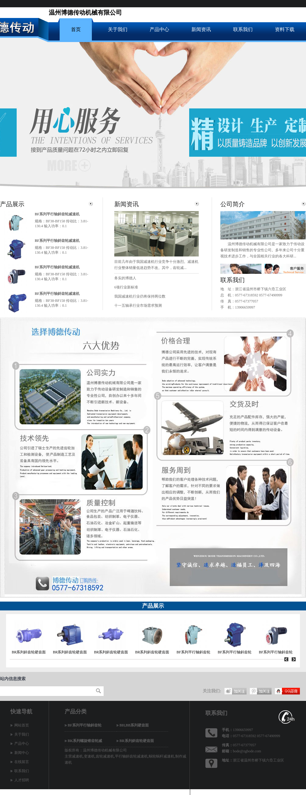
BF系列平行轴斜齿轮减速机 (57, 214)
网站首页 (21, 725)
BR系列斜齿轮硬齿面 (29, 652)
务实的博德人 (125, 278)
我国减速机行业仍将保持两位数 (139, 296)
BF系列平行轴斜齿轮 (193, 652)
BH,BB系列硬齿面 (134, 725)
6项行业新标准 (126, 287)
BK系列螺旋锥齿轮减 (85, 741)
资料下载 (284, 29)
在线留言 (21, 762)
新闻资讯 (201, 29)
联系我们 (243, 29)
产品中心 (159, 29)
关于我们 (117, 29)
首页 (76, 29)
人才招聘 (21, 780)
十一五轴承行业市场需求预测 (138, 305)
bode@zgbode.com (247, 751)
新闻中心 (21, 753)
